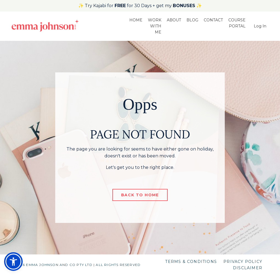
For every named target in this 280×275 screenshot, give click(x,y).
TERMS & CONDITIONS (191, 261)
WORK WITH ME (154, 26)
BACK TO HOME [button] (140, 194)
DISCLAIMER (247, 267)
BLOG (192, 20)
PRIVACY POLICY (242, 261)
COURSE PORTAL (237, 23)
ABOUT (174, 20)
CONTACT (213, 20)
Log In (260, 26)
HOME (135, 20)
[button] (13, 262)
